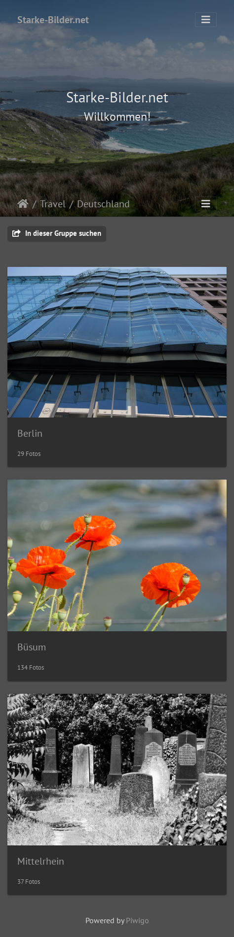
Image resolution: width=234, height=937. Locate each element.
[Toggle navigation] (206, 19)
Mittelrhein (40, 861)
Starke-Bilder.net (53, 19)
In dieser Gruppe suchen (56, 233)
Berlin (29, 433)
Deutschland (103, 203)
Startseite (23, 203)
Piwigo (137, 920)
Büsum (31, 647)
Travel (53, 203)
